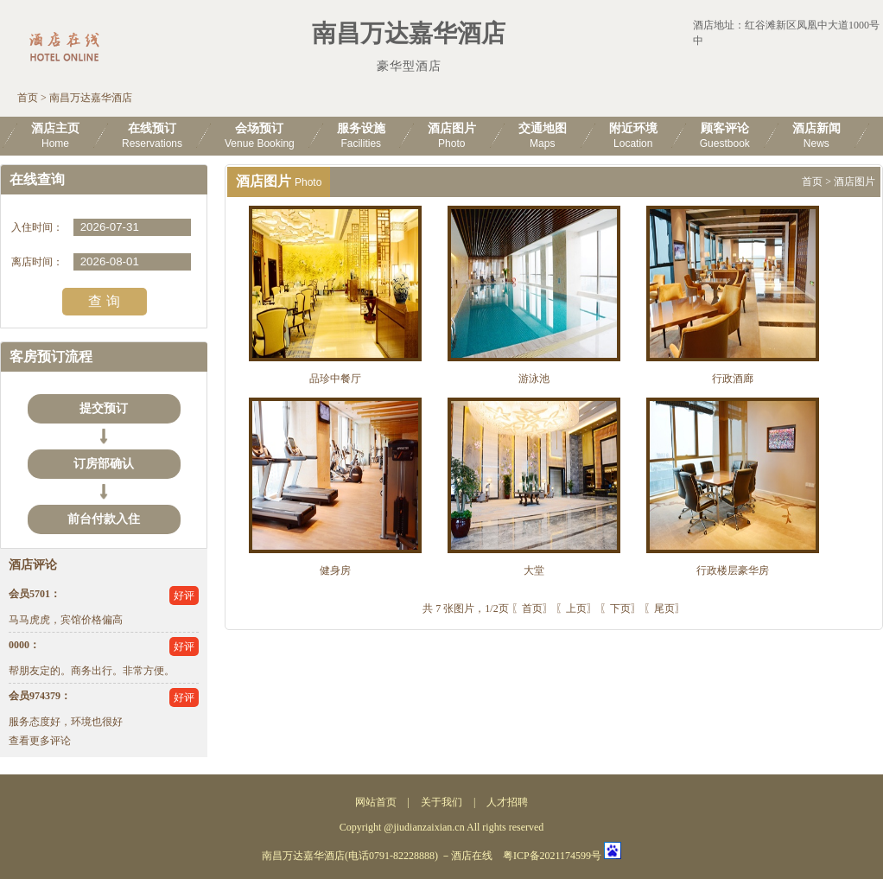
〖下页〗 (620, 608)
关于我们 (441, 802)
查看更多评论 (40, 741)
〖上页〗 (576, 608)
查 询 (103, 301)
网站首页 (376, 802)
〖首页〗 (532, 608)
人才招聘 (507, 802)
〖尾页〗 (664, 608)
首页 (27, 98)
